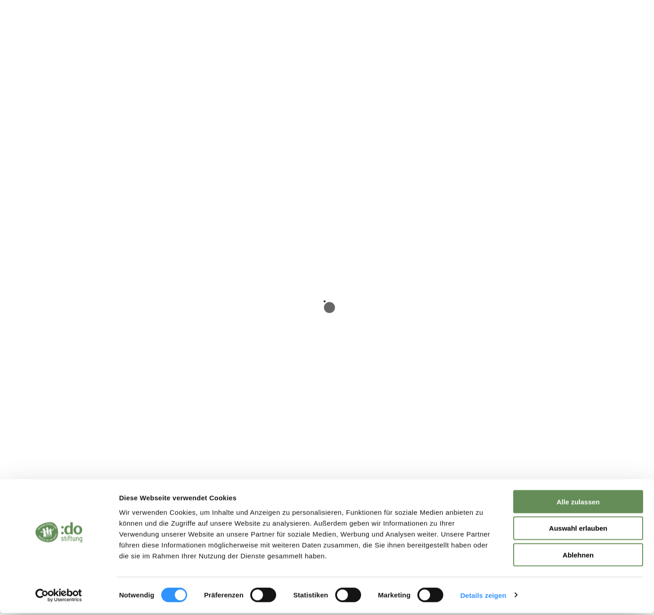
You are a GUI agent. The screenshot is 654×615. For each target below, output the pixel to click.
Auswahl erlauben (578, 530)
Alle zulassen (578, 503)
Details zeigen (483, 597)
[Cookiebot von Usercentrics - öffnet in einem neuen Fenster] (59, 597)
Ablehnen (578, 557)
